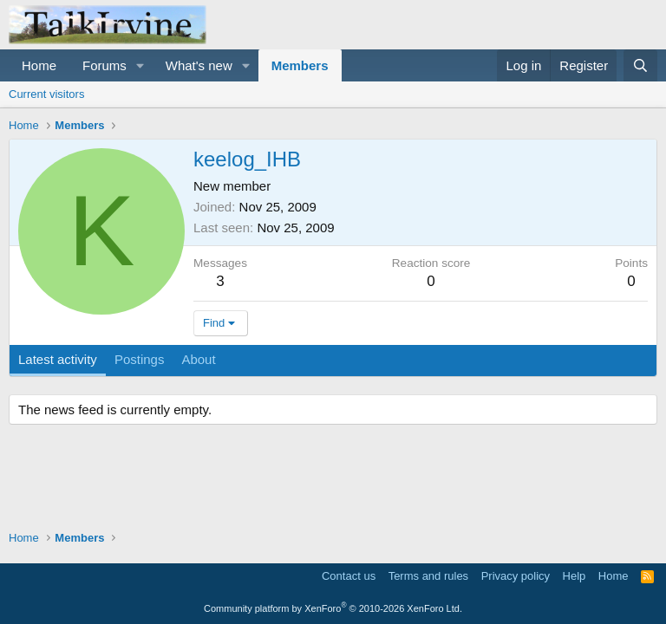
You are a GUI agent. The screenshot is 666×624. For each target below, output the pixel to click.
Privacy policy (515, 575)
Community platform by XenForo (333, 608)
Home (39, 65)
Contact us (348, 575)
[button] (140, 65)
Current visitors (46, 94)
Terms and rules (428, 575)
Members (300, 65)
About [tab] (198, 359)
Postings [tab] (139, 359)
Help (574, 575)
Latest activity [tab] (57, 359)
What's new (199, 65)
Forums (104, 65)
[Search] (640, 65)
